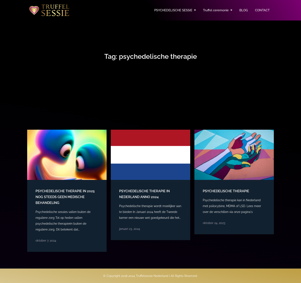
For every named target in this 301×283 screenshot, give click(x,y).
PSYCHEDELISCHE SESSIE (173, 10)
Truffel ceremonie (216, 10)
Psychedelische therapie (226, 191)
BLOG (243, 10)
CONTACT (262, 10)
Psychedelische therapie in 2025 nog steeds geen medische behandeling (65, 197)
